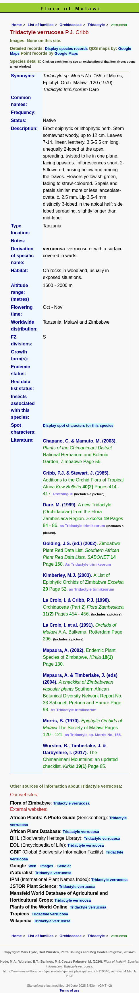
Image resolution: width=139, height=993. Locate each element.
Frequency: (23, 112)
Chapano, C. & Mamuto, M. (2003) (79, 441)
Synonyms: (23, 75)
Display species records (66, 48)
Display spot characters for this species (78, 425)
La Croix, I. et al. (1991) (67, 625)
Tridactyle (96, 25)
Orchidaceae (70, 25)
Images (46, 866)
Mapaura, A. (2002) (63, 650)
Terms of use (70, 990)
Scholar (64, 866)
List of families (41, 25)
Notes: (18, 240)
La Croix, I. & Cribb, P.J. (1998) (76, 600)
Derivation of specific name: (22, 255)
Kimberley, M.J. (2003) (67, 575)
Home (16, 25)
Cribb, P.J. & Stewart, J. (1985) (75, 473)
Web (32, 866)
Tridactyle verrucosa (71, 803)
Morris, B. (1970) (60, 720)
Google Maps (66, 53)
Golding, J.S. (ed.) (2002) (69, 543)
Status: (18, 120)
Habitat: (19, 270)
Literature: (22, 440)
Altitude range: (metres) (20, 292)
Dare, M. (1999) (59, 504)
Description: (24, 128)
